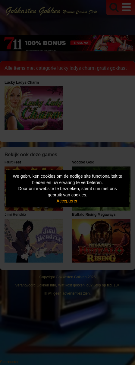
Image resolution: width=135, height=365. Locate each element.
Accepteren (68, 201)
